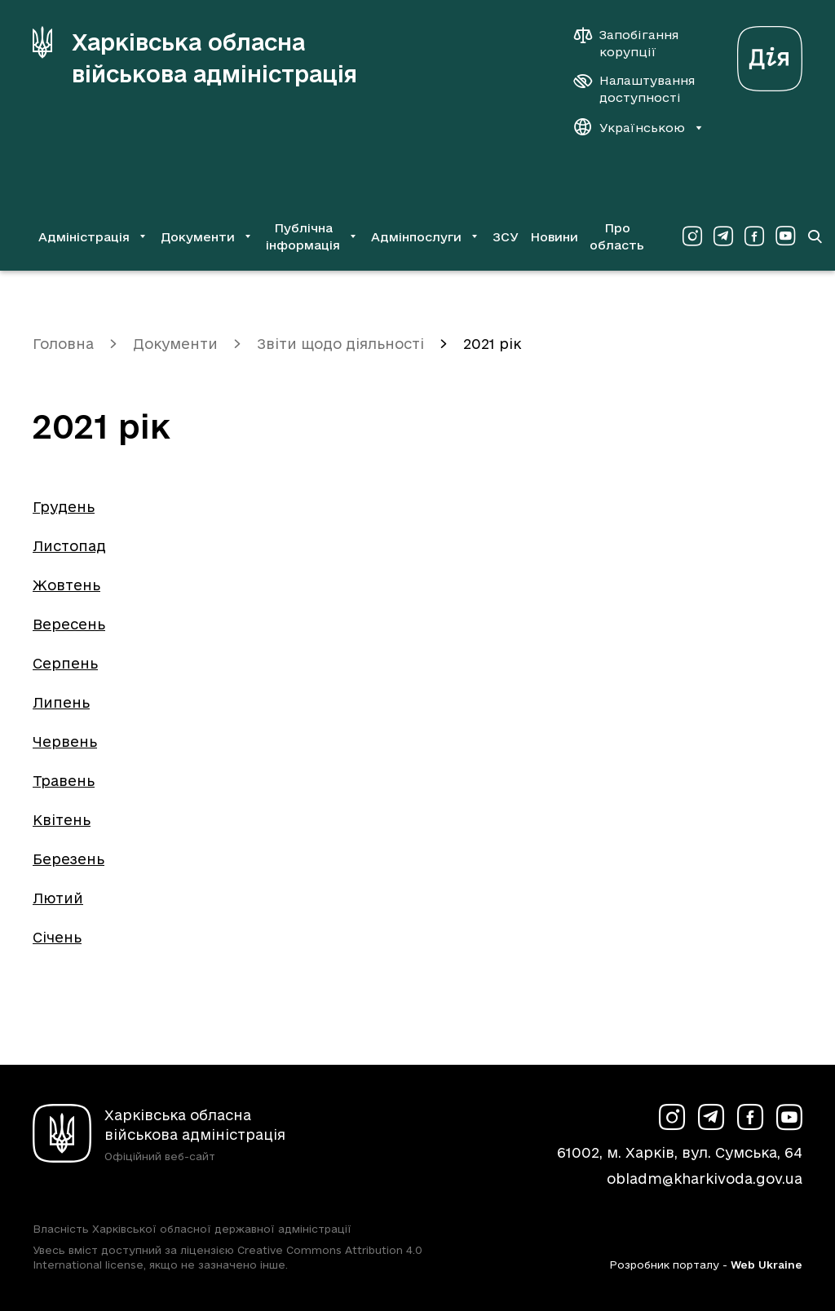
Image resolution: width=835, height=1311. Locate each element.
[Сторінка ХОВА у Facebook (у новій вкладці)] (754, 236)
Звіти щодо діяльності (340, 343)
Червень (65, 741)
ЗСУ (506, 237)
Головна (63, 343)
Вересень (69, 624)
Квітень (62, 820)
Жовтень (66, 585)
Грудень (64, 506)
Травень (64, 780)
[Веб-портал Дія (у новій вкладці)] (769, 54)
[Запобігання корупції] (634, 43)
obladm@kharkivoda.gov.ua (704, 1178)
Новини (554, 237)
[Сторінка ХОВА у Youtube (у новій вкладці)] (785, 236)
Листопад (69, 546)
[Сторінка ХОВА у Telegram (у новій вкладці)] (723, 236)
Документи (175, 343)
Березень (68, 859)
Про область (617, 236)
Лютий (58, 898)
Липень (61, 702)
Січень (57, 937)
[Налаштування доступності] (634, 89)
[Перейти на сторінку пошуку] (814, 236)
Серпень (65, 663)
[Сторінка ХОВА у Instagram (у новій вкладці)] (692, 236)
